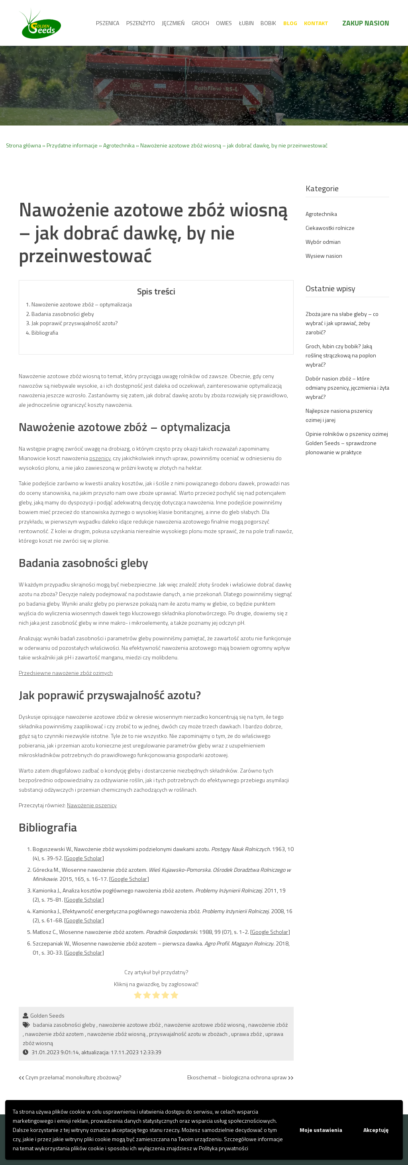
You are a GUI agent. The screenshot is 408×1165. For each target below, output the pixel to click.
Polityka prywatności (223, 1148)
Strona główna (23, 145)
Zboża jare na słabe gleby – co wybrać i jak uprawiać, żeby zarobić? (342, 323)
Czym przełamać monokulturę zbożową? (70, 1078)
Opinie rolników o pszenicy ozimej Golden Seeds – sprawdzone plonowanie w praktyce (347, 443)
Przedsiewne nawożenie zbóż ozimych (66, 673)
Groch (200, 23)
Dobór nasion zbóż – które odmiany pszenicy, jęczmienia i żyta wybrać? (347, 387)
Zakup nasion (365, 23)
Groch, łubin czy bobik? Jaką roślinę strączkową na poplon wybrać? (341, 355)
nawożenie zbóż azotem (54, 1034)
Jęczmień (173, 23)
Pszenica (107, 23)
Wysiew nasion (324, 255)
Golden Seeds (47, 1015)
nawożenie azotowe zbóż (130, 1024)
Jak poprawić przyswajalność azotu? (74, 323)
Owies (224, 23)
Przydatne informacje (72, 145)
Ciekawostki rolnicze (330, 228)
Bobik (268, 23)
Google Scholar (84, 858)
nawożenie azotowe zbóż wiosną (204, 1024)
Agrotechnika (119, 145)
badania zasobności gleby (64, 1024)
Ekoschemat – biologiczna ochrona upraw (240, 1078)
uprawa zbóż (246, 1034)
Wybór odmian (323, 241)
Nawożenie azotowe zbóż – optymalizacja (81, 304)
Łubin (246, 23)
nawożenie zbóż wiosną (116, 1034)
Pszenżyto (140, 23)
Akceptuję (375, 1130)
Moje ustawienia (321, 1130)
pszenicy (99, 458)
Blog (290, 23)
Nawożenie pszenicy (92, 805)
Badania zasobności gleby (62, 314)
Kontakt (316, 23)
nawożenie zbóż (268, 1024)
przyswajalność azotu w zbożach (188, 1034)
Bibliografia (44, 332)
